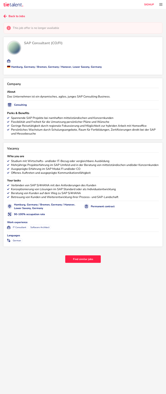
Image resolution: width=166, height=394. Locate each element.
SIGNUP (149, 4)
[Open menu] (160, 4)
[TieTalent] (13, 4)
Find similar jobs (83, 259)
